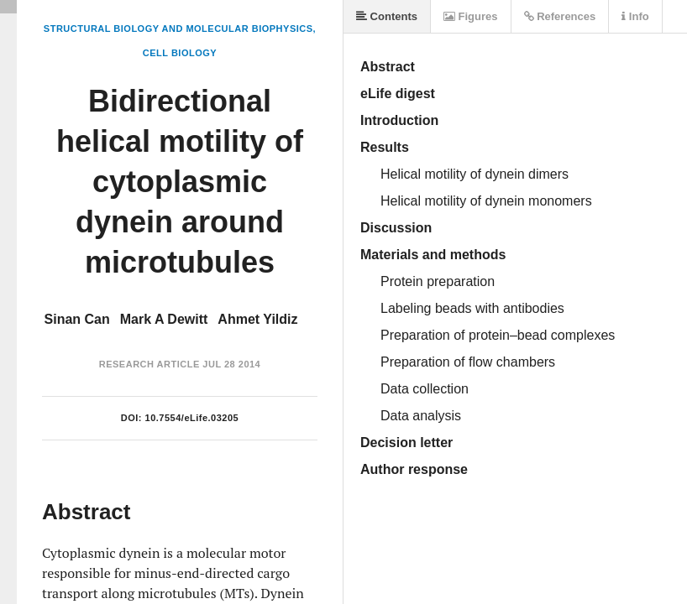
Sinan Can (77, 319)
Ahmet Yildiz (257, 319)
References (560, 16)
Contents (386, 16)
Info (634, 16)
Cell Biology (180, 53)
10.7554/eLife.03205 (192, 418)
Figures (470, 16)
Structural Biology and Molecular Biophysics (178, 28)
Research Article (149, 364)
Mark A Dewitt (164, 319)
